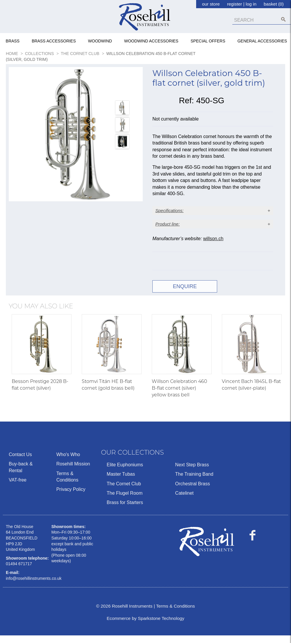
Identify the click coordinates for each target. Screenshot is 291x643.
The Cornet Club (124, 491)
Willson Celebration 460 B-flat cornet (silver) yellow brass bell (179, 395)
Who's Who (68, 461)
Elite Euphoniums (125, 472)
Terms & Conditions (67, 484)
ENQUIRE (182, 294)
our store (211, 3)
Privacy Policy (71, 496)
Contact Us (20, 461)
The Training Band (194, 481)
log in (251, 3)
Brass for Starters (125, 510)
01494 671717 (19, 571)
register (234, 3)
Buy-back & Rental (21, 474)
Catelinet (184, 500)
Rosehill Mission (73, 471)
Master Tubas (121, 481)
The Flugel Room (125, 500)
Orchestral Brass (192, 491)
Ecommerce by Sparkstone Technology (145, 625)
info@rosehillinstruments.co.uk (34, 585)
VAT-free (18, 487)
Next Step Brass (192, 472)
